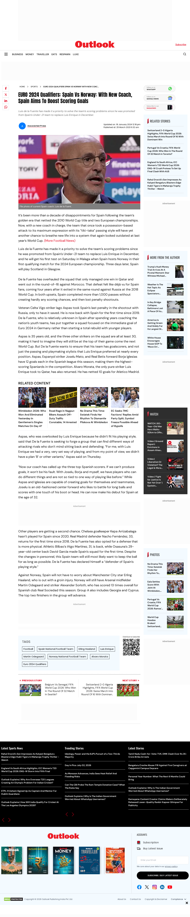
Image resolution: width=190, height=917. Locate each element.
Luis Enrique (107, 649)
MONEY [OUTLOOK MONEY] (30, 54)
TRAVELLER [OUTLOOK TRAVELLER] (43, 54)
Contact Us (135, 899)
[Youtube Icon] (169, 887)
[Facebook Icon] (139, 887)
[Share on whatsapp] (6, 107)
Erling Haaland (87, 649)
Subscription (151, 842)
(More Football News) (59, 241)
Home (22, 86)
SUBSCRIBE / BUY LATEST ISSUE (163, 875)
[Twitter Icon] (146, 887)
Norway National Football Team (67, 656)
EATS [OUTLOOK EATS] (54, 54)
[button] (3, 820)
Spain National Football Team (55, 649)
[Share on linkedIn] (6, 101)
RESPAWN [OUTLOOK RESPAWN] (65, 54)
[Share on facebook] (6, 88)
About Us (122, 899)
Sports (34, 86)
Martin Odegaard (34, 656)
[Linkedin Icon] (162, 887)
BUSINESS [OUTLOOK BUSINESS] (17, 54)
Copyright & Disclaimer (156, 899)
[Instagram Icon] (154, 887)
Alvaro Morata (100, 656)
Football (28, 649)
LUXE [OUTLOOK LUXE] (76, 54)
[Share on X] (6, 95)
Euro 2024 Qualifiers (35, 664)
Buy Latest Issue (153, 848)
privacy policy (171, 866)
